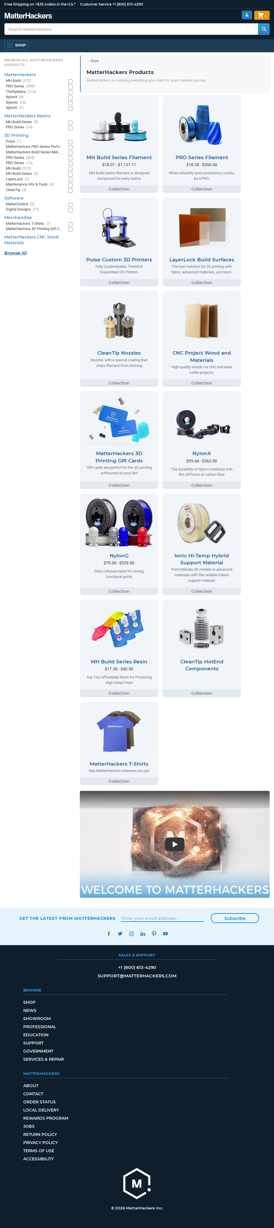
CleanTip (16, 190)
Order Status (39, 1102)
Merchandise (18, 217)
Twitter (120, 934)
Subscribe (235, 918)
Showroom (37, 1018)
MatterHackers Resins (27, 116)
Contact (33, 1093)
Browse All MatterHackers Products (33, 62)
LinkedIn (143, 934)
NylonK (15, 108)
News (29, 1010)
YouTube (165, 934)
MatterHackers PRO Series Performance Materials (34, 147)
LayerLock (17, 179)
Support (33, 1043)
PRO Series (20, 86)
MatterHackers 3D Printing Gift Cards (34, 229)
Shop (29, 1002)
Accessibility (38, 1158)
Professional (39, 1026)
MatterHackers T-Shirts (28, 224)
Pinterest (154, 934)
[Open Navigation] (16, 45)
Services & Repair (43, 1059)
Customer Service (95, 4)
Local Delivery (41, 1110)
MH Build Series (22, 122)
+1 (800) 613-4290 (127, 4)
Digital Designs (22, 209)
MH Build (18, 81)
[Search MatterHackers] (264, 29)
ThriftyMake (21, 92)
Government (38, 1051)
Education (35, 1034)
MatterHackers (20, 74)
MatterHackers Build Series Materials (34, 152)
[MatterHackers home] (137, 1184)
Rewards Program (45, 1118)
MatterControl (20, 204)
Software (14, 198)
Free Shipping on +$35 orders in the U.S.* (39, 4)
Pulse (13, 141)
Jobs (29, 1126)
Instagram (131, 934)
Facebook (109, 934)
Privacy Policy (40, 1142)
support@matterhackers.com (137, 976)
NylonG (16, 102)
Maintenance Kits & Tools (30, 184)
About (30, 1085)
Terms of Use (38, 1150)
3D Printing (16, 135)
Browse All (15, 253)
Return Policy (40, 1134)
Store (95, 61)
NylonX (15, 97)
